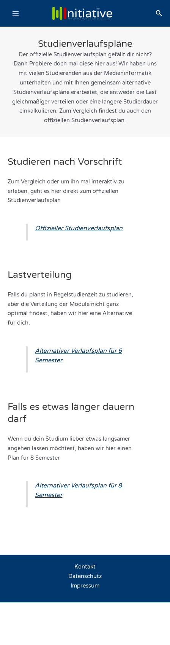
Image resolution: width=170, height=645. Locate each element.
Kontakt (85, 567)
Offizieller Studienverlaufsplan (79, 228)
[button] (159, 13)
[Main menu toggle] (16, 13)
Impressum (85, 586)
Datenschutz (85, 576)
